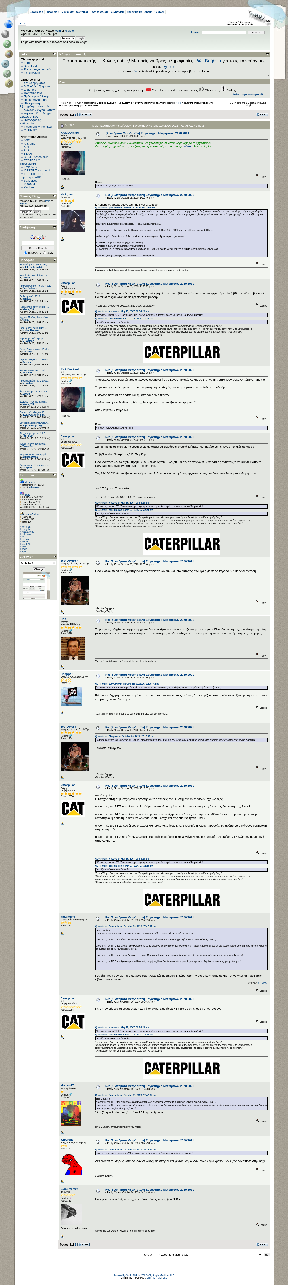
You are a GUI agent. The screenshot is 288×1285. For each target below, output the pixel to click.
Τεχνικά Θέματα (99, 12)
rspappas (27, 467)
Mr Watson (28, 341)
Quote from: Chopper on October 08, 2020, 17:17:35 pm (124, 736)
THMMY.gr (65, 102)
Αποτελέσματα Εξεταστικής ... (34, 264)
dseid (24, 549)
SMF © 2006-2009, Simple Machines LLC (153, 1275)
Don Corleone (29, 288)
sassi (24, 546)
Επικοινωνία (32, 73)
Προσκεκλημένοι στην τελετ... (34, 380)
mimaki (25, 541)
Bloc (149, 1278)
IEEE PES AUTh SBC (33, 415)
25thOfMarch (69, 560)
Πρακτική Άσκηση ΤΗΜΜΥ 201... (36, 286)
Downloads (36, 12)
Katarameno (28, 532)
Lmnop (25, 539)
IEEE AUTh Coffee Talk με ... (34, 402)
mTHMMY (30, 130)
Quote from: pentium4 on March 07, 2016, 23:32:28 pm (124, 318)
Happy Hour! (134, 12)
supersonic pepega (32, 425)
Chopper (66, 674)
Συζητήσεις (117, 12)
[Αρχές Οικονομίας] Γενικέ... (33, 444)
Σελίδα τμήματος (34, 83)
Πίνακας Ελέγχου (31, 196)
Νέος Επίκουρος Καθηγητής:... (35, 275)
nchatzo (26, 299)
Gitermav (26, 534)
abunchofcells (30, 457)
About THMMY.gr (154, 12)
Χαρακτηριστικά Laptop (31, 338)
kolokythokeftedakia (33, 267)
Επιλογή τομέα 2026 (30, 296)
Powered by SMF (122, 1275)
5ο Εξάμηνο (125, 102)
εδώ (199, 60)
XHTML (157, 1278)
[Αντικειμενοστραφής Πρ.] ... (33, 370)
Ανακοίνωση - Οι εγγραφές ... (34, 465)
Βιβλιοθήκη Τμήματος (37, 86)
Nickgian (67, 194)
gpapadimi (68, 916)
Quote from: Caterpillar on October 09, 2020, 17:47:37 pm (125, 926)
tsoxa (25, 320)
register (70, 30)
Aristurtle (29, 143)
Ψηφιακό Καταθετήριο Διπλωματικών (36, 115)
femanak (26, 527)
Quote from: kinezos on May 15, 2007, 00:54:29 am (122, 311)
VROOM (29, 184)
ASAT (27, 150)
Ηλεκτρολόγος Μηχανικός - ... (34, 307)
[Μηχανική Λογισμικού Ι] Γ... (33, 433)
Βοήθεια (213, 60)
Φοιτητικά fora (33, 93)
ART (26, 147)
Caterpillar (68, 283)
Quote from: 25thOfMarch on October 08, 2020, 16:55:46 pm (127, 684)
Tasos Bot (27, 436)
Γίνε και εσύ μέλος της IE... (33, 412)
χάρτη (170, 66)
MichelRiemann (30, 330)
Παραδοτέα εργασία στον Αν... (35, 359)
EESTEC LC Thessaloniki (30, 162)
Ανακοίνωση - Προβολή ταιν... (34, 391)
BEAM (28, 153)
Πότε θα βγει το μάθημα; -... (33, 328)
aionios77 (67, 1085)
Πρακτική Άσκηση (35, 99)
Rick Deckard (70, 132)
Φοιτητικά (82, 12)
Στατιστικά (27, 475)
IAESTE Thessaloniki (37, 170)
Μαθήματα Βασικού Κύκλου (100, 102)
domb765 (26, 544)
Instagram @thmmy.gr (38, 126)
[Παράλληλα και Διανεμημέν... (34, 454)
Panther (29, 187)
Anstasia (27, 372)
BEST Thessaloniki (36, 157)
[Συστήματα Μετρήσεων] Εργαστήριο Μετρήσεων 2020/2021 (147, 133)
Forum (28, 62)
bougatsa (26, 529)
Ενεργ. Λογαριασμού (37, 69)
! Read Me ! (52, 12)
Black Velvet (69, 1189)
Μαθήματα (67, 12)
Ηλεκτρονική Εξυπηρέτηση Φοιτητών (35, 104)
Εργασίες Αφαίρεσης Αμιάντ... (34, 423)
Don (63, 619)
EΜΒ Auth (30, 167)
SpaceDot (30, 180)
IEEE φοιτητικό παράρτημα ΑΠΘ (31, 175)
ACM (27, 140)
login (58, 30)
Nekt (178, 102)
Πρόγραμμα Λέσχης (37, 96)
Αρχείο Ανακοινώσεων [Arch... (35, 349)
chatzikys (27, 351)
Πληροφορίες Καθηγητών (30, 121)
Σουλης (26, 277)
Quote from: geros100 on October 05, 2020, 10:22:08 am (125, 207)
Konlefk (26, 362)
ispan (24, 551)
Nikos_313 (28, 309)
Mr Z (24, 536)
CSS (164, 1278)
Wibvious (67, 1139)
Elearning (30, 89)
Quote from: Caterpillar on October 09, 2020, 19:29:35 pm (125, 1149)
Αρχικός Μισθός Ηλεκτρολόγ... (35, 317)
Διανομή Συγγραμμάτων (39, 110)
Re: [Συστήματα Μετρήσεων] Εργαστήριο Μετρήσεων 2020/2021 (149, 195)
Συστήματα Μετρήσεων (148, 102)
